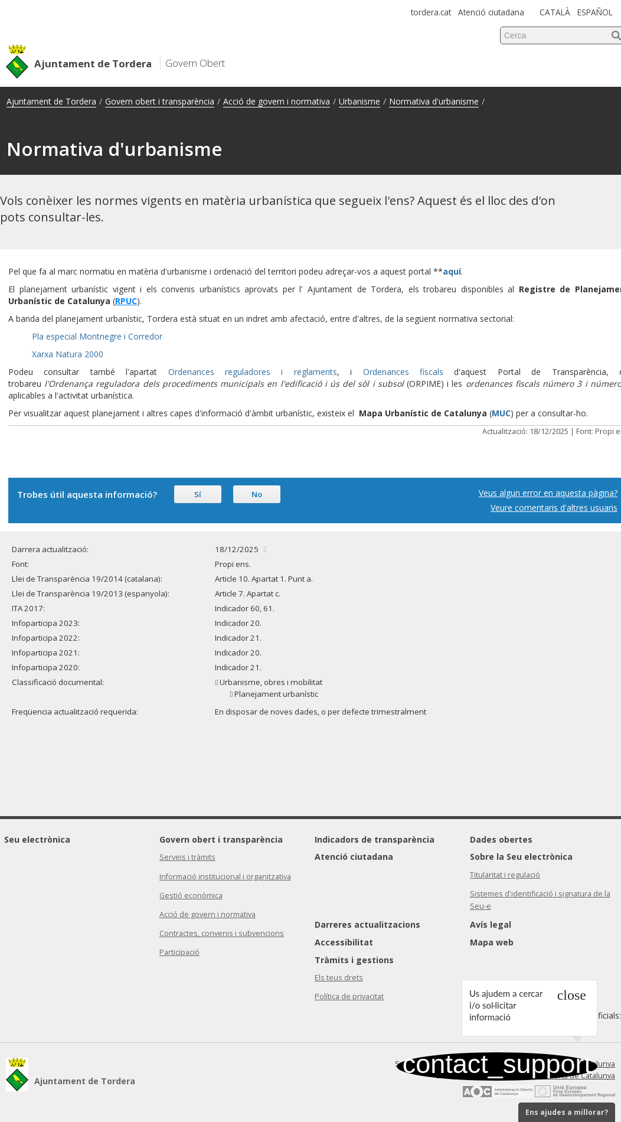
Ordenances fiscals (403, 371)
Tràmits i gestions (354, 960)
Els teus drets (339, 978)
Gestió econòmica (191, 896)
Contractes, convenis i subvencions (221, 933)
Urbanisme (359, 101)
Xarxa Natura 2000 (67, 354)
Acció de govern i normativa (276, 101)
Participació (179, 952)
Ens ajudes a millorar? (566, 1112)
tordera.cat (431, 12)
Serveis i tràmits (187, 857)
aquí (452, 271)
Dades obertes (501, 839)
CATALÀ (555, 12)
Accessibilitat (344, 942)
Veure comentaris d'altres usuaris (554, 507)
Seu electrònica (37, 839)
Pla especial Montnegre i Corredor (97, 336)
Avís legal (490, 924)
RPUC (126, 300)
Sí (197, 494)
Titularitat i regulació (505, 875)
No (256, 494)
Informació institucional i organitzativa (225, 877)
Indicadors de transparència (374, 839)
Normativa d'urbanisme (434, 101)
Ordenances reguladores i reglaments (252, 371)
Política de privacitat (349, 996)
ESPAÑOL (595, 12)
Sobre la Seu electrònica (521, 856)
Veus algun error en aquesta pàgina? (548, 492)
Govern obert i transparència (159, 101)
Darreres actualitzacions (367, 924)
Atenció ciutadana (491, 12)
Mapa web (492, 942)
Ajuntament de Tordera (51, 101)
